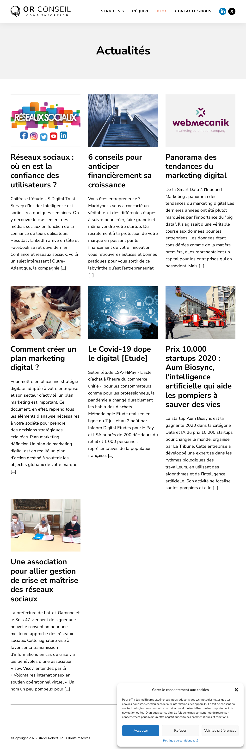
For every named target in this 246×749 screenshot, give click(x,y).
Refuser (180, 730)
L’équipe (140, 11)
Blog (162, 11)
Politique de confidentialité (180, 740)
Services (110, 11)
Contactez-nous (193, 11)
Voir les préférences (220, 730)
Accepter (141, 730)
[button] (236, 689)
